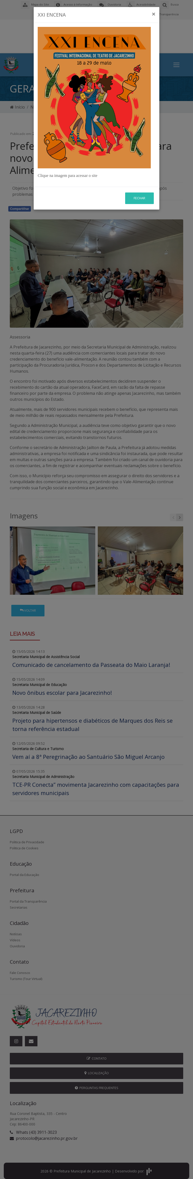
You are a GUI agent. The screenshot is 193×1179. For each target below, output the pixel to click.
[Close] (153, 14)
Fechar (139, 198)
